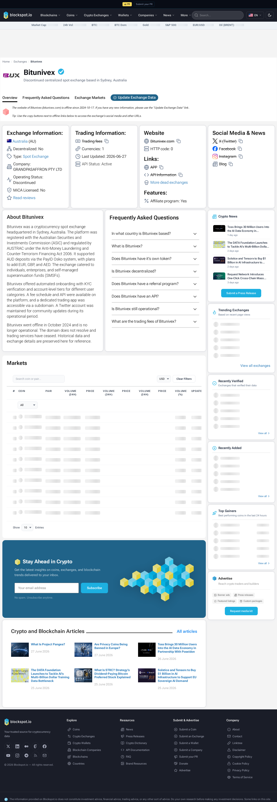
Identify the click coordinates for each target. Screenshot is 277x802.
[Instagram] (17, 755)
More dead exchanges (169, 182)
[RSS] (35, 755)
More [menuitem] (186, 15)
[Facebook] (44, 746)
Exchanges (20, 61)
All (22, 405)
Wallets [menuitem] (125, 15)
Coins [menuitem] (72, 15)
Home (6, 61)
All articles (187, 631)
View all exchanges (255, 366)
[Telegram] (26, 755)
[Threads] (35, 746)
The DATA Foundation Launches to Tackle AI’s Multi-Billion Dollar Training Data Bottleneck (50, 675)
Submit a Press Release (241, 293)
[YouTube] (8, 755)
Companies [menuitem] (147, 15)
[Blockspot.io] (17, 15)
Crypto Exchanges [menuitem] (98, 15)
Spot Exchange (35, 156)
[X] (8, 746)
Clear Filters (184, 378)
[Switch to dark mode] (270, 15)
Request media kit (241, 611)
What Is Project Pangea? (48, 644)
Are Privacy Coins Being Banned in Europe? (110, 646)
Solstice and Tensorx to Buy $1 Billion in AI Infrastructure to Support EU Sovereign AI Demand (177, 675)
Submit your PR (144, 4)
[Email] (44, 755)
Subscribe (94, 588)
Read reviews (24, 197)
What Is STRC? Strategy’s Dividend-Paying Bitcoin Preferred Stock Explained (112, 673)
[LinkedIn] (17, 746)
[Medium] (26, 746)
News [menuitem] (169, 15)
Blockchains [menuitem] (50, 15)
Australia (20, 141)
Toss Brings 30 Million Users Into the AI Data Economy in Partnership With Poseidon (177, 648)
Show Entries (28, 527)
